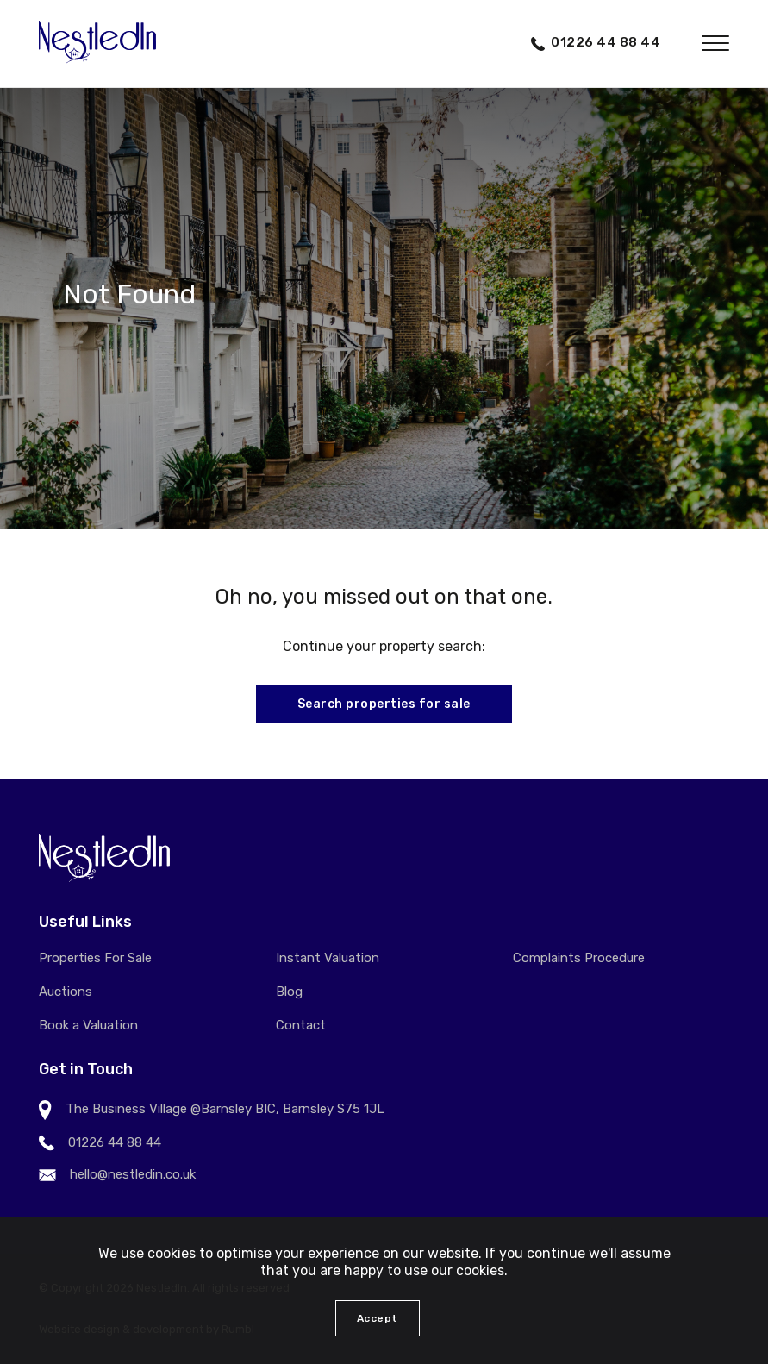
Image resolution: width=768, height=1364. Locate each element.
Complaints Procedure (579, 958)
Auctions (65, 991)
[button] (715, 43)
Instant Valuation (327, 958)
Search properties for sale (384, 704)
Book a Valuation (88, 1025)
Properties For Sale (95, 958)
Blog (289, 991)
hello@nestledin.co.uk (133, 1174)
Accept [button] (377, 1318)
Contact (301, 1025)
